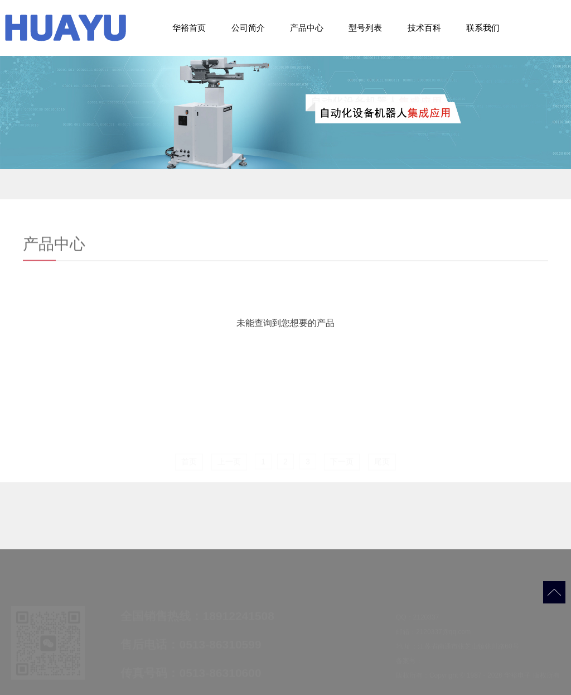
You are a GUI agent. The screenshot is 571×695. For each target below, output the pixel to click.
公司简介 (248, 27)
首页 (189, 462)
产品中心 (306, 27)
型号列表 (365, 27)
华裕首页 (189, 27)
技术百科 (424, 27)
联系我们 (483, 27)
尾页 (382, 462)
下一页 (342, 462)
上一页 (229, 462)
